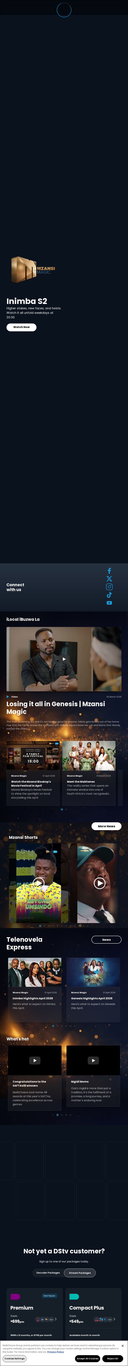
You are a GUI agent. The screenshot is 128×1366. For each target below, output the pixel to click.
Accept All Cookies (87, 1358)
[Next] (115, 883)
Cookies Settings (14, 1358)
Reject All (112, 1358)
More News (106, 826)
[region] (64, 1353)
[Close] (122, 1345)
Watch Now (21, 327)
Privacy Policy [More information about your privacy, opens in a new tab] (55, 1351)
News (106, 940)
